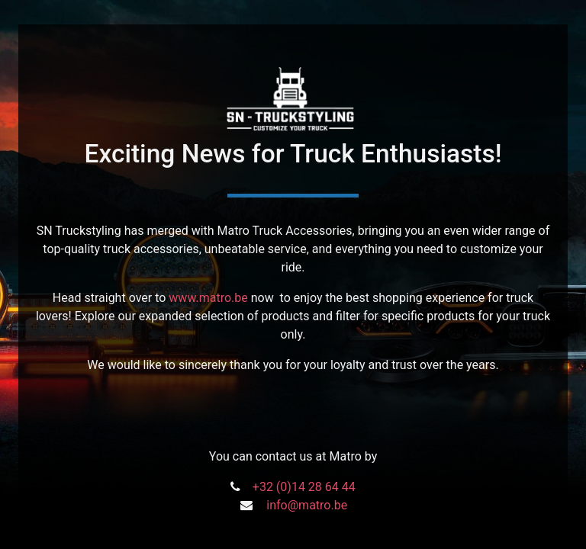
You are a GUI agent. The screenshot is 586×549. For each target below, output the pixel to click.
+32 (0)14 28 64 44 (304, 487)
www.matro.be (208, 298)
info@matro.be (306, 505)
